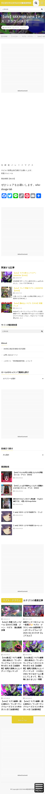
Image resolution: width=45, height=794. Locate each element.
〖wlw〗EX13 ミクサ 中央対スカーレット (27, 525)
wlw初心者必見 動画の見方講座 (14, 349)
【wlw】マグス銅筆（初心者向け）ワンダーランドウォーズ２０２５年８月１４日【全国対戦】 (33, 705)
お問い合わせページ (11, 355)
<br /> (22, 130)
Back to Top (22, 720)
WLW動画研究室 (28, 789)
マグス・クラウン (20, 27)
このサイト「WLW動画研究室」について (18, 361)
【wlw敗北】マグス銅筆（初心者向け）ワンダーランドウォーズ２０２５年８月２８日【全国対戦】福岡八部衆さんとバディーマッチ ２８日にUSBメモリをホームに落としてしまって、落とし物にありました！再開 (33, 668)
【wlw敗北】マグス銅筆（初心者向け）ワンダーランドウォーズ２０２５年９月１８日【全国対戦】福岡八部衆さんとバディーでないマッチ (11, 664)
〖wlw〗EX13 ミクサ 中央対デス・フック (27, 512)
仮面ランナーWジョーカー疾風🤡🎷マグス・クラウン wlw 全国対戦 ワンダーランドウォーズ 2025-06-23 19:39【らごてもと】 (33, 629)
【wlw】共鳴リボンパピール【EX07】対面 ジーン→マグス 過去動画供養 (11, 626)
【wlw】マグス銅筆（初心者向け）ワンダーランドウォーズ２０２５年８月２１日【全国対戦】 (11, 705)
